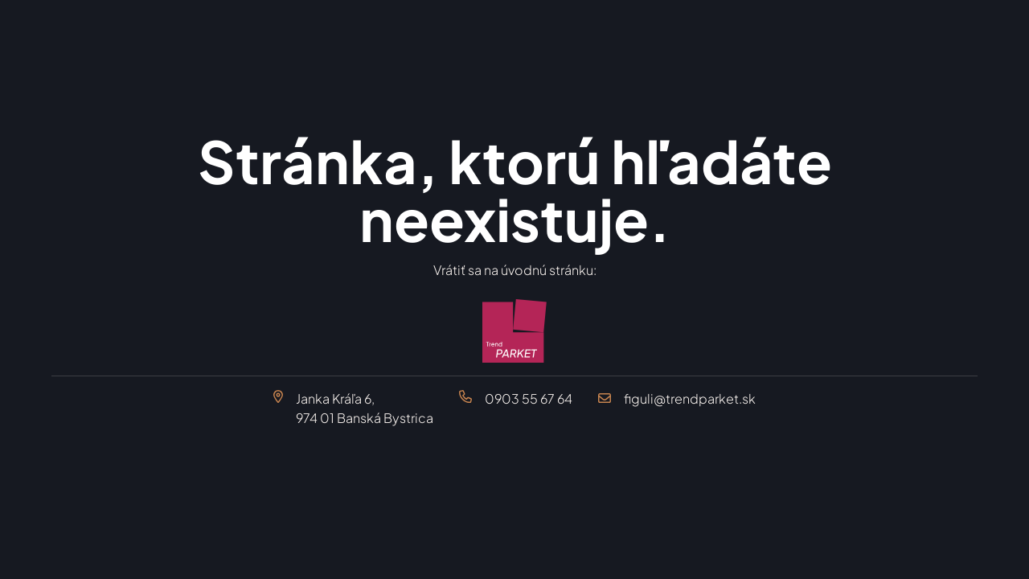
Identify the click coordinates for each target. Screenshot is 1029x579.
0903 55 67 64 (528, 398)
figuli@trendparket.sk (690, 398)
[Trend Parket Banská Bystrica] (514, 331)
